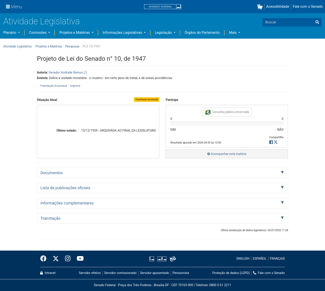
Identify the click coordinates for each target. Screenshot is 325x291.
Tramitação (51, 218)
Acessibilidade (277, 6)
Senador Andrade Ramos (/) (68, 72)
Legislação (164, 32)
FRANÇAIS (277, 259)
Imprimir (75, 85)
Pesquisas (72, 46)
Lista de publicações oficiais (65, 187)
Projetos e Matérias (75, 32)
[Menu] (14, 6)
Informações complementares (67, 203)
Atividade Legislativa (41, 21)
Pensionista (181, 273)
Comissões (38, 32)
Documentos (52, 172)
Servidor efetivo (90, 273)
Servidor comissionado (120, 273)
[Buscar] (317, 22)
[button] (260, 7)
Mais (233, 32)
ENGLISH (242, 259)
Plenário (10, 32)
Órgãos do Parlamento (202, 32)
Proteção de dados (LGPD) (231, 273)
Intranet (48, 273)
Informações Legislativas (123, 32)
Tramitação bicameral (53, 85)
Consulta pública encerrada (227, 112)
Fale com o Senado (308, 6)
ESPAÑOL (259, 259)
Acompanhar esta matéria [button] (226, 154)
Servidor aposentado (154, 273)
